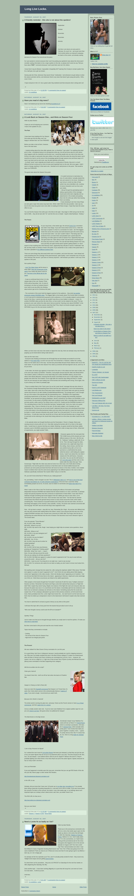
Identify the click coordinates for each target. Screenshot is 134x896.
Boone (94, 182)
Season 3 (95, 257)
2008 (94, 310)
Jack (93, 203)
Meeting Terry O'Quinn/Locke (100, 229)
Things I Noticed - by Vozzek (100, 372)
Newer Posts (25, 887)
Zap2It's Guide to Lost (98, 367)
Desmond (95, 192)
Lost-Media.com (96, 390)
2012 (94, 300)
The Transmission (97, 393)
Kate (93, 211)
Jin (93, 205)
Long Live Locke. (36, 8)
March (96, 345)
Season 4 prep (39, 813)
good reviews (49, 858)
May (95, 343)
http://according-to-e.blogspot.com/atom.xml (37, 800)
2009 (94, 307)
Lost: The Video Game (31, 267)
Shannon (94, 275)
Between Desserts (97, 428)
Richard (94, 244)
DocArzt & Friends (97, 382)
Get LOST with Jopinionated (100, 377)
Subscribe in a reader (97, 171)
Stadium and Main (97, 425)
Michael (94, 231)
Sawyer (94, 247)
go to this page (66, 460)
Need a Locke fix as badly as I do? (38, 822)
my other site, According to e (65, 786)
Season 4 (95, 260)
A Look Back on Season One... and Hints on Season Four (48, 117)
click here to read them (31, 621)
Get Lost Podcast (97, 395)
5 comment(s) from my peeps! (57, 811)
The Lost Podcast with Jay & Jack (102, 403)
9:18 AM (43, 107)
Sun (93, 283)
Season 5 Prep (96, 267)
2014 (94, 295)
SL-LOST (95, 374)
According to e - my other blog (101, 416)
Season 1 (32, 813)
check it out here (34, 711)
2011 (94, 302)
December (97, 315)
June (95, 340)
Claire (93, 187)
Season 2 (95, 254)
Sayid (93, 249)
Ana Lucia (95, 177)
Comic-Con (72, 226)
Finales (94, 197)
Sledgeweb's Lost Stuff (98, 398)
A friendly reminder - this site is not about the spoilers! (47, 20)
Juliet (93, 208)
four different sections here (45, 249)
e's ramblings (33, 92)
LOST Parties (96, 223)
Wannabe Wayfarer (97, 433)
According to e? (55, 104)
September (97, 319)
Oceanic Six (95, 236)
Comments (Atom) (34, 891)
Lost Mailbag (96, 221)
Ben (93, 179)
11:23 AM (43, 811)
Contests (94, 190)
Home (54, 887)
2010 (94, 305)
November (97, 317)
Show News (48, 813)
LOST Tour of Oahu (97, 226)
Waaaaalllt (95, 285)
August (96, 322)
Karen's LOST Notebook (99, 387)
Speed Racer (81, 723)
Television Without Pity (98, 400)
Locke (39, 882)
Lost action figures (47, 752)
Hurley (94, 200)
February (97, 348)
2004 (94, 356)
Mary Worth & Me (97, 436)
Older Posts (83, 887)
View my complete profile (100, 64)
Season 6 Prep (96, 273)
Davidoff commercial (42, 689)
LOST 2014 (95, 216)
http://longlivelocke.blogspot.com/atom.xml (36, 776)
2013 (94, 297)
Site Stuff (94, 280)
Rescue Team (96, 241)
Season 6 (95, 270)
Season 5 (95, 265)
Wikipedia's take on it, (59, 480)
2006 (94, 351)
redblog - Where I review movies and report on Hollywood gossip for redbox (102, 421)
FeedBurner (105, 162)
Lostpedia (95, 369)
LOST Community (97, 218)
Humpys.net (95, 410)
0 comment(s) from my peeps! (57, 90)
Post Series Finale (97, 239)
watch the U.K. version (44, 705)
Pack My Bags (96, 430)
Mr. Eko (94, 234)
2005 (94, 353)
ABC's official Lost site (98, 380)
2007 (94, 312)
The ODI (94, 385)
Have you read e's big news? (36, 100)
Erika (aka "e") (106, 55)
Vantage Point (67, 727)
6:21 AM (43, 880)
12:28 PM (44, 90)
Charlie (94, 185)
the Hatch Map (35, 360)
